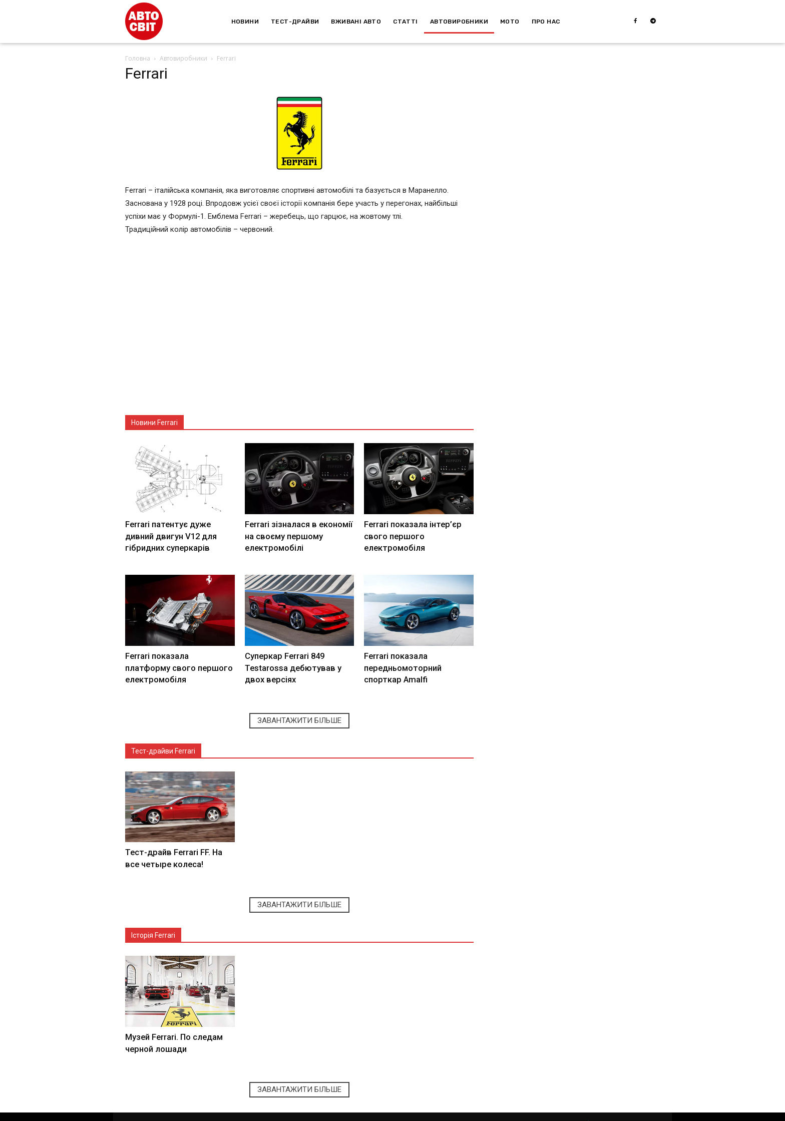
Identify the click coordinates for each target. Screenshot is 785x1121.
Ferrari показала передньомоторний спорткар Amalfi (400, 662)
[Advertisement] (299, 330)
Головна (137, 58)
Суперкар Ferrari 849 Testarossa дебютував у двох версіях (298, 662)
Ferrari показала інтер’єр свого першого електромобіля (410, 534)
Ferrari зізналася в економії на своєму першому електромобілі (296, 534)
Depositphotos (219, 1112)
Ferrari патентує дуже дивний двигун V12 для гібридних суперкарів (168, 534)
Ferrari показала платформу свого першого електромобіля (177, 662)
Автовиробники (183, 58)
